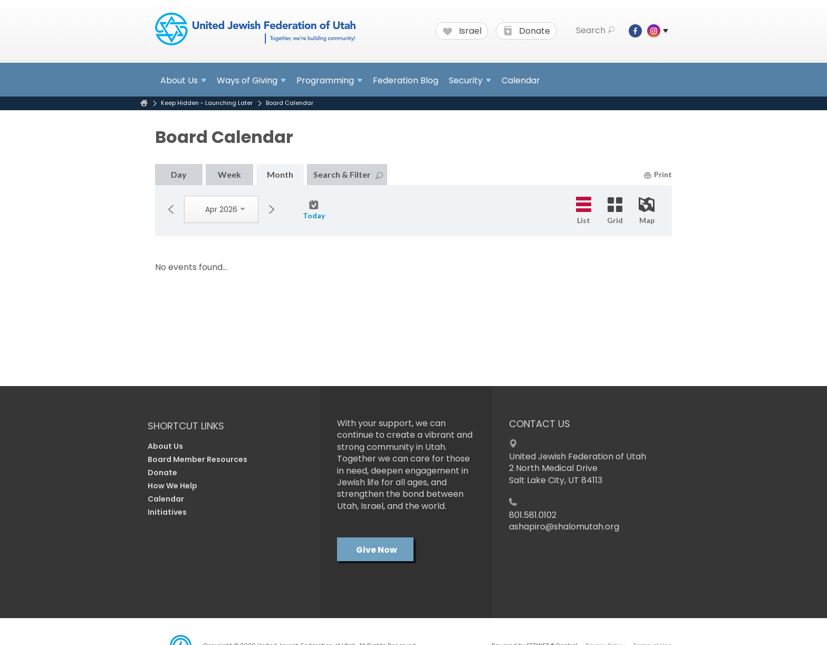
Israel (462, 31)
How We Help (172, 485)
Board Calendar (289, 103)
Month (280, 174)
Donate (526, 31)
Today (314, 210)
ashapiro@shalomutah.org (564, 527)
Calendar (521, 80)
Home (144, 103)
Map (647, 211)
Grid (615, 211)
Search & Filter (348, 174)
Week (229, 174)
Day (179, 174)
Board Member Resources (197, 459)
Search (595, 30)
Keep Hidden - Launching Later (207, 103)
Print (658, 174)
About (183, 80)
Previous (171, 209)
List (583, 211)
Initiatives (167, 512)
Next (271, 209)
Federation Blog (405, 80)
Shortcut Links (186, 425)
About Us (165, 446)
